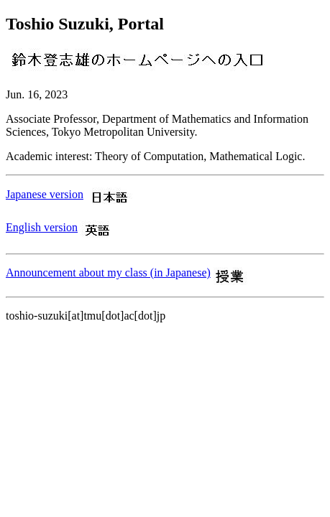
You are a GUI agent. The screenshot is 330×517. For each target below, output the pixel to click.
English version (42, 227)
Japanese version (44, 194)
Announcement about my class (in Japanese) (108, 272)
